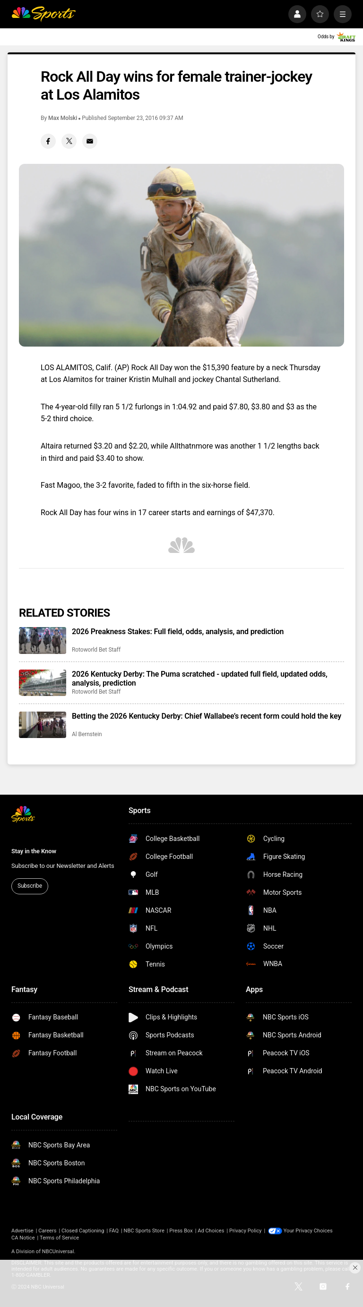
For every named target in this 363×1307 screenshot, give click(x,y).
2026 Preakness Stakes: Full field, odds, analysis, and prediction (178, 631)
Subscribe (29, 886)
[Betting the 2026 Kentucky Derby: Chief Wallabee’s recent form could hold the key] (42, 725)
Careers (47, 1231)
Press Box (180, 1231)
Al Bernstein (87, 734)
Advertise (22, 1231)
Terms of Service (59, 1238)
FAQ (114, 1231)
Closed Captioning (82, 1231)
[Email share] (89, 141)
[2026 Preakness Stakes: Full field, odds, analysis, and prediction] (42, 640)
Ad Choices (211, 1231)
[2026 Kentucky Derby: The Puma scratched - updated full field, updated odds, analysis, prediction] (42, 683)
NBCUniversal (58, 1251)
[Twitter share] (69, 141)
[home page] (43, 14)
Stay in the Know (33, 851)
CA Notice (23, 1238)
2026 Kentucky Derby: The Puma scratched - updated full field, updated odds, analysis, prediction (200, 678)
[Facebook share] (48, 141)
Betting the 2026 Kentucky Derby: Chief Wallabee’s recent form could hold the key (206, 716)
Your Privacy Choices (308, 1231)
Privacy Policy (245, 1231)
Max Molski (62, 118)
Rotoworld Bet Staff (96, 649)
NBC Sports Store (144, 1231)
